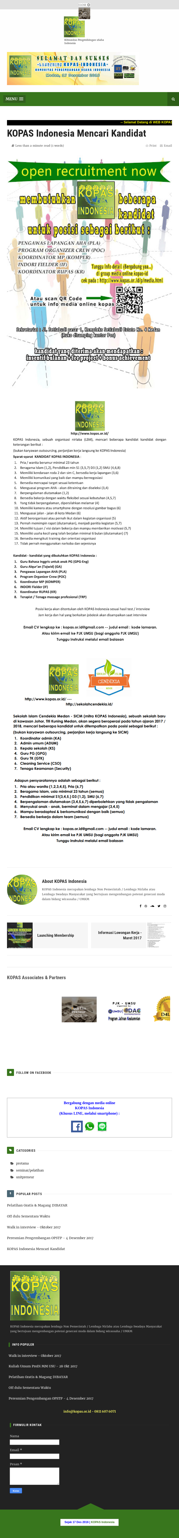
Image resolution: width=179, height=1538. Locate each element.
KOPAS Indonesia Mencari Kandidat (36, 1249)
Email (166, 145)
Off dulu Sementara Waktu (28, 1216)
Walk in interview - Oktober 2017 (34, 1227)
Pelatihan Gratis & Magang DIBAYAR (37, 1205)
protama (22, 1163)
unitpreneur (25, 1177)
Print (151, 145)
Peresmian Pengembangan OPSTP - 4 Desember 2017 (50, 1238)
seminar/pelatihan (30, 1170)
